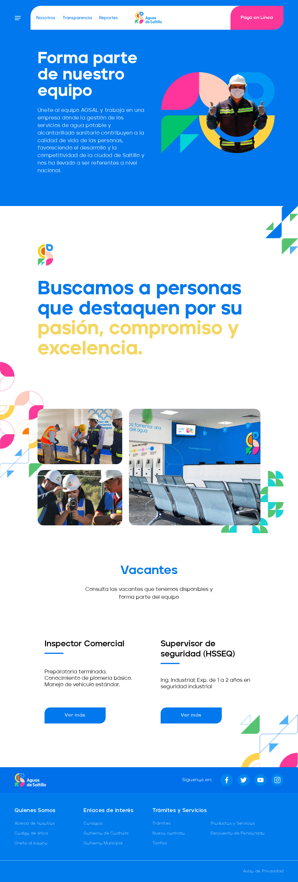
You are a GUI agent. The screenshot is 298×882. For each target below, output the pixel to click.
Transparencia (77, 17)
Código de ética (31, 833)
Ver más (75, 715)
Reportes (108, 17)
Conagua (93, 823)
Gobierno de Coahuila (106, 833)
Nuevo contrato (168, 833)
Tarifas (159, 843)
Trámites (161, 823)
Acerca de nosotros (35, 823)
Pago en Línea (257, 17)
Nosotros (45, 17)
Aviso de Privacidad (263, 871)
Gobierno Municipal (103, 843)
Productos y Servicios (233, 823)
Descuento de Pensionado (238, 833)
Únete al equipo (31, 843)
